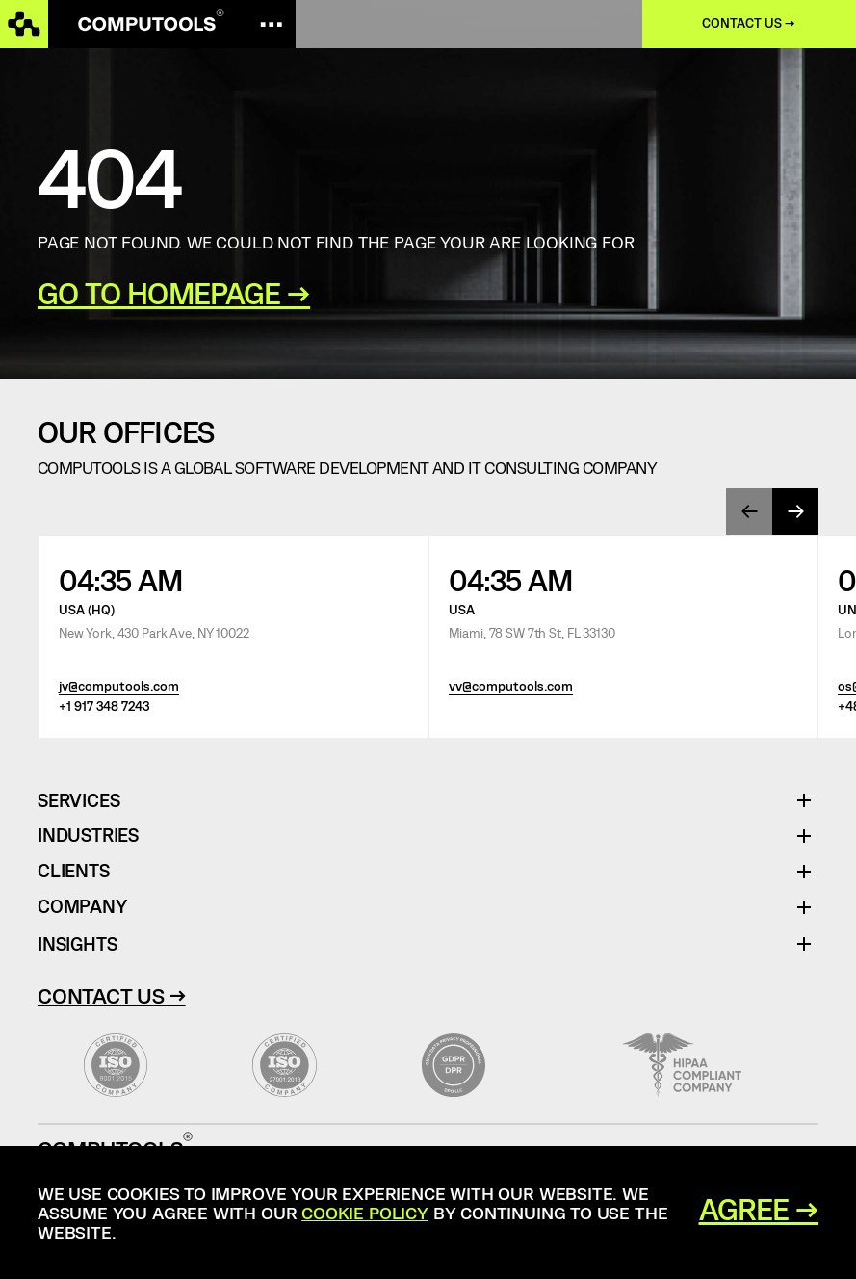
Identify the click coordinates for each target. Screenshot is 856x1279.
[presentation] (749, 511)
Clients (74, 871)
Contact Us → (112, 994)
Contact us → (748, 23)
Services (86, 801)
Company (82, 907)
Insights (77, 943)
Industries (88, 835)
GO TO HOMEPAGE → (174, 293)
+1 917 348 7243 (104, 706)
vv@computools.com (511, 686)
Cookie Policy (364, 1212)
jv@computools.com (119, 686)
